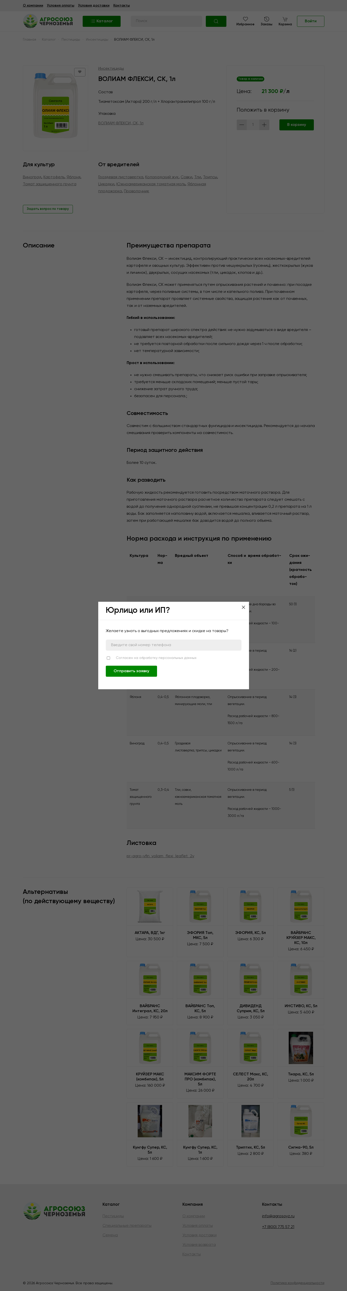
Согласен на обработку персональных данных (156, 658)
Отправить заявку (131, 671)
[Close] (243, 607)
